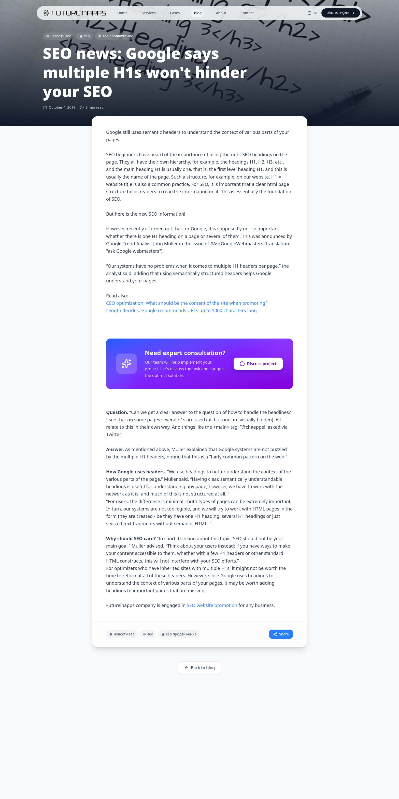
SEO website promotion (212, 605)
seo (84, 36)
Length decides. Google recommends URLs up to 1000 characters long (181, 310)
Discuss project (258, 363)
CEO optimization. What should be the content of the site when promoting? (186, 303)
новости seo (58, 36)
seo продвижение (115, 36)
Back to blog (199, 667)
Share (281, 634)
